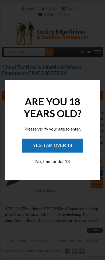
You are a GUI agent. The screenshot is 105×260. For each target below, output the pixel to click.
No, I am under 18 (52, 161)
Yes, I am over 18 (52, 145)
